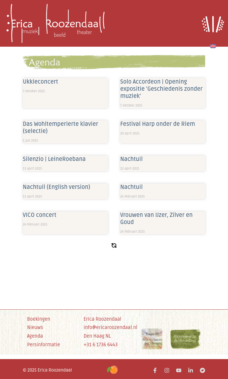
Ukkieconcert (40, 81)
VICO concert (39, 215)
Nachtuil (131, 159)
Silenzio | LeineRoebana (54, 159)
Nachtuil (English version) (56, 187)
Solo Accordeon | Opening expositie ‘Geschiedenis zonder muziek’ (161, 89)
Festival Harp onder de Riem (157, 124)
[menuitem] (213, 45)
